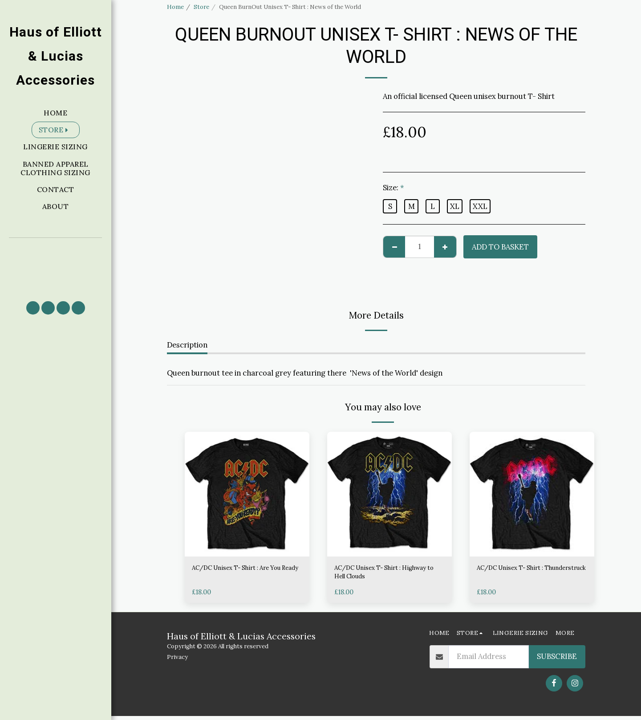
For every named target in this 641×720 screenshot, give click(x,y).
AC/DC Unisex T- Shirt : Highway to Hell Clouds (375, 574)
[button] (56, 265)
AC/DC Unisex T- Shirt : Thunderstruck (518, 574)
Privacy (177, 661)
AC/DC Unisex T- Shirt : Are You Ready (240, 574)
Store (201, 7)
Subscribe (557, 661)
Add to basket (500, 247)
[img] (247, 494)
